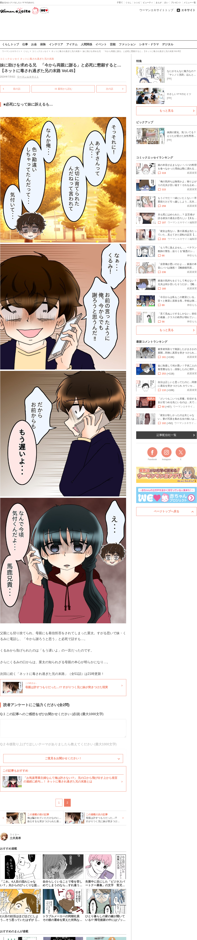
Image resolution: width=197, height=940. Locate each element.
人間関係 (86, 44)
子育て (120, 2)
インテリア (56, 44)
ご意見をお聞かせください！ (63, 758)
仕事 (25, 44)
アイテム (72, 44)
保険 (43, 44)
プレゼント (176, 2)
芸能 (113, 44)
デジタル (167, 44)
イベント (101, 44)
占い (166, 2)
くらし (128, 2)
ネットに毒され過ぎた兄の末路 (37, 58)
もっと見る (166, 110)
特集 (139, 61)
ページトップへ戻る (166, 511)
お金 (34, 44)
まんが (159, 2)
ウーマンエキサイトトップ (156, 10)
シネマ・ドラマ (149, 44)
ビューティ (148, 2)
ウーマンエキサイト (28, 76)
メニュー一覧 (190, 2)
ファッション (127, 44)
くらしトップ (10, 44)
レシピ (137, 2)
